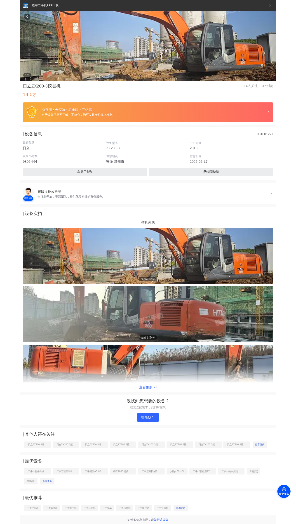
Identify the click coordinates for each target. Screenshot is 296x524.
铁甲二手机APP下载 (45, 5)
